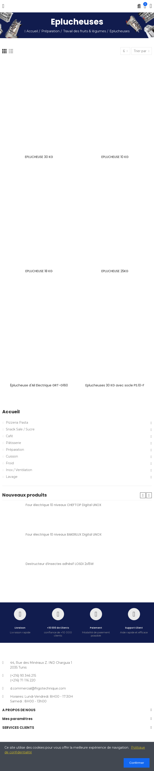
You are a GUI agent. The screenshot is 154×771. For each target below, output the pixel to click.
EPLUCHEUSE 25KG (114, 271)
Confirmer (136, 763)
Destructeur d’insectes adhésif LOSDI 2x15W (60, 564)
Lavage (12, 477)
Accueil (11, 412)
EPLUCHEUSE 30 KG (39, 157)
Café (9, 436)
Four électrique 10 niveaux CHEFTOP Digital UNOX (63, 505)
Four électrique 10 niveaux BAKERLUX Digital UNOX (64, 534)
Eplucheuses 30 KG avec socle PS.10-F (114, 385)
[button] (143, 495)
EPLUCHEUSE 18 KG (39, 271)
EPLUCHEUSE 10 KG (115, 157)
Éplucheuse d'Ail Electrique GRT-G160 (39, 385)
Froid (10, 463)
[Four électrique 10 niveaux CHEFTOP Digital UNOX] (12, 515)
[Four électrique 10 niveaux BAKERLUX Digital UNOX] (12, 544)
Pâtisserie (13, 443)
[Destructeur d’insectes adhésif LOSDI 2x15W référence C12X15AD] (12, 574)
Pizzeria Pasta (17, 422)
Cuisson (12, 456)
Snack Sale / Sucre (20, 429)
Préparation (15, 450)
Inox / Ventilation (19, 470)
